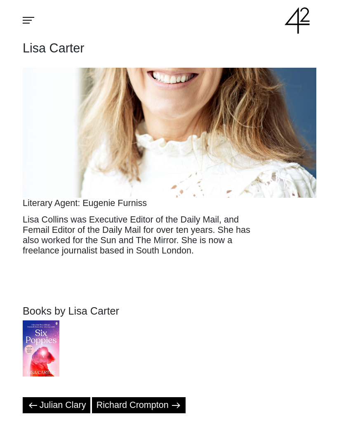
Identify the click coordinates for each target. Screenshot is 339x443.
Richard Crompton (139, 405)
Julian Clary (56, 405)
